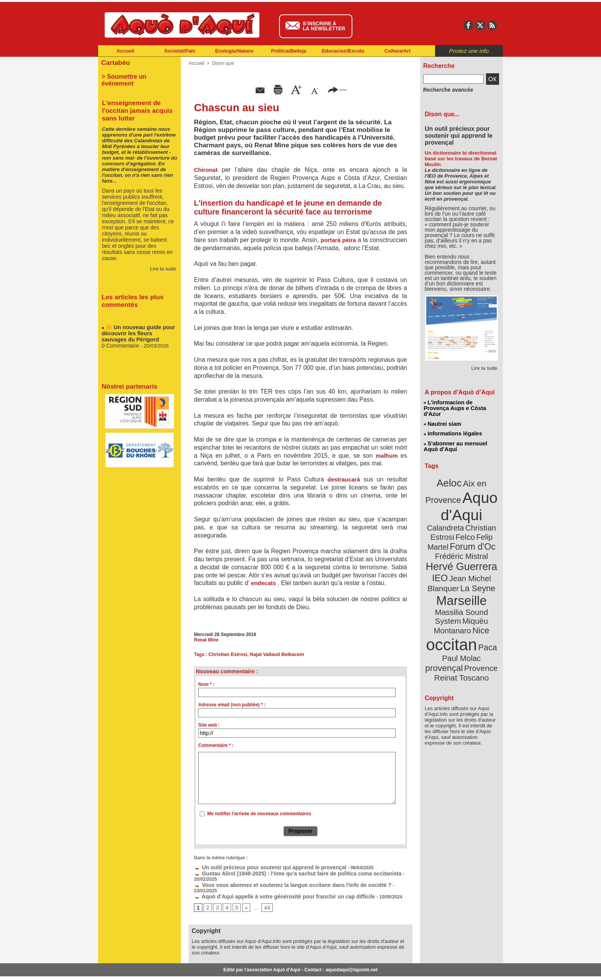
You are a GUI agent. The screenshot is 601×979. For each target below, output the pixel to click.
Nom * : (206, 684)
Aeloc (450, 473)
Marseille (448, 568)
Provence (451, 619)
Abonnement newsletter (132, 967)
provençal (479, 611)
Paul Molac (444, 611)
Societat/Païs (179, 51)
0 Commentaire (119, 338)
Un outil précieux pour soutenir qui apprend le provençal (260, 866)
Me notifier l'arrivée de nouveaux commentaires (259, 813)
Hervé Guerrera (461, 539)
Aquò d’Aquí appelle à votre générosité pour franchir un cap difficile (272, 882)
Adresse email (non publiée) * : (231, 704)
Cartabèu (114, 62)
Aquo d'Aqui (460, 493)
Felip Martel (450, 520)
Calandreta (480, 502)
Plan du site (267, 967)
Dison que (221, 63)
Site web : (209, 725)
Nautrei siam (443, 417)
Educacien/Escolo (343, 51)
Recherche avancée (444, 89)
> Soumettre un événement (136, 75)
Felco (486, 512)
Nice (478, 586)
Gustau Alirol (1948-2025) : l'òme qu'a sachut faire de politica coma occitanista (283, 872)
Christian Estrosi (227, 654)
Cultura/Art (397, 51)
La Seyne (475, 557)
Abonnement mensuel (199, 967)
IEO (443, 548)
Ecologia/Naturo (234, 51)
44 (264, 894)
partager (337, 89)
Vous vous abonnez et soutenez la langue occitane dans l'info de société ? (279, 877)
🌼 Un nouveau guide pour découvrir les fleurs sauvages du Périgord (137, 326)
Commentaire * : (215, 745)
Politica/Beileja (288, 51)
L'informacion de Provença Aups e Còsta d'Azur (461, 404)
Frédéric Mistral (470, 529)
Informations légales (453, 426)
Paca (484, 601)
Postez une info (469, 51)
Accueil (125, 51)
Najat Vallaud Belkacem (273, 654)
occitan (453, 599)
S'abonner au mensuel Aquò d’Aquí (455, 437)
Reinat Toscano (467, 623)
